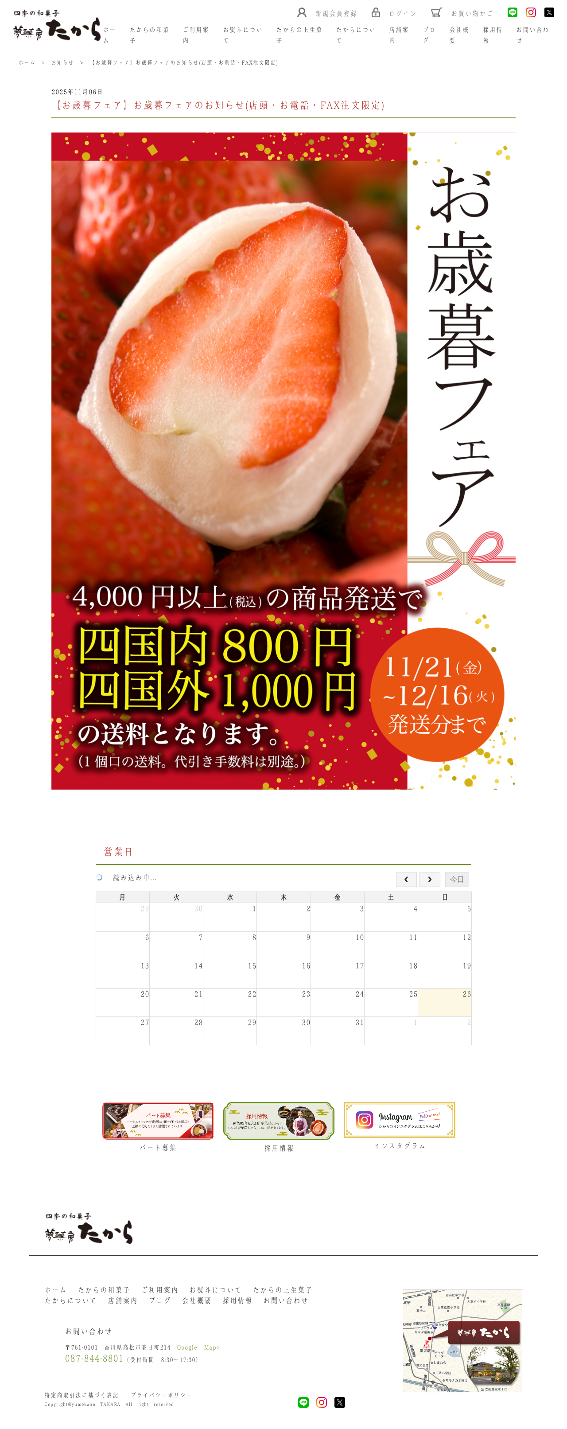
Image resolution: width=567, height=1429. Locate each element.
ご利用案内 (160, 1289)
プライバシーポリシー (161, 1395)
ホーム (55, 1289)
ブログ (159, 1300)
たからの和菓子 (104, 1289)
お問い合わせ (285, 1300)
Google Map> (198, 1347)
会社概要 (197, 1300)
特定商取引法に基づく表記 (81, 1395)
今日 (457, 879)
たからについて (70, 1300)
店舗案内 (123, 1300)
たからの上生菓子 (282, 1289)
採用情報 (237, 1300)
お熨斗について (215, 1289)
